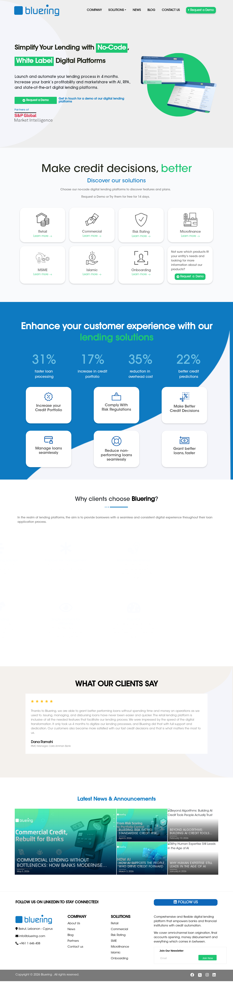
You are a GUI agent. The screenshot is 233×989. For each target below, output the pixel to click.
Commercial (119, 929)
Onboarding (119, 958)
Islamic (116, 952)
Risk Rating (118, 935)
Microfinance (120, 946)
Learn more (92, 274)
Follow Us (186, 902)
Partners (73, 941)
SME (114, 941)
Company (94, 10)
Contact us (171, 10)
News (137, 10)
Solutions (116, 10)
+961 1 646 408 (29, 970)
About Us (74, 923)
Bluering (47, 982)
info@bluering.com (32, 963)
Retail (114, 923)
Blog (151, 10)
